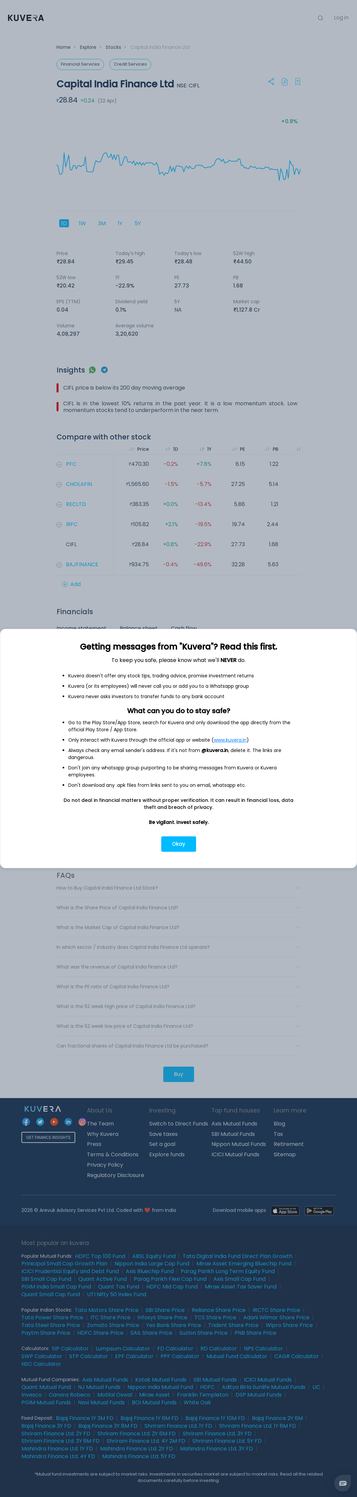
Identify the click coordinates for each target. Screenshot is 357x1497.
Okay (178, 843)
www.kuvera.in (230, 740)
